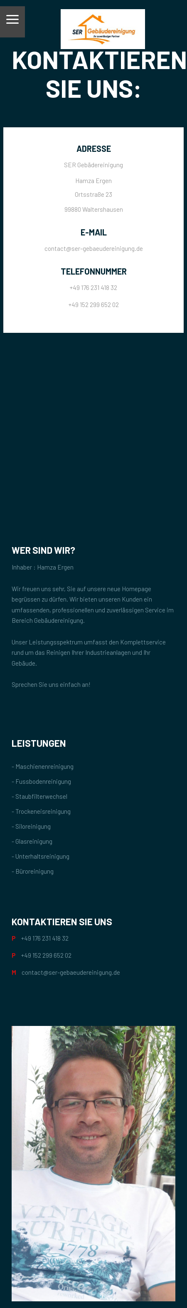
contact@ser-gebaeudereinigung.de (93, 248)
